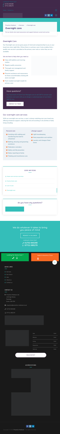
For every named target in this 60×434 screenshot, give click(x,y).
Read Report (30, 355)
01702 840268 (11, 309)
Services (8, 272)
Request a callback (30, 235)
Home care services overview (15, 176)
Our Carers (9, 274)
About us (8, 280)
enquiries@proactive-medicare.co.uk (17, 305)
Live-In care (10, 186)
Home (4, 10)
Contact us (11, 10)
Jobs (7, 277)
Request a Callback (15, 209)
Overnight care (11, 190)
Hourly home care (12, 181)
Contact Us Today (15, 104)
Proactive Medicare (19, 430)
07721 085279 (10, 313)
